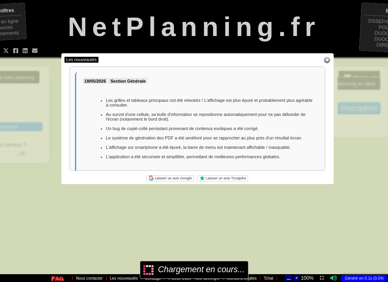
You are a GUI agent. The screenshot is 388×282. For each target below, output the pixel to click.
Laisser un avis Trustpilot (223, 178)
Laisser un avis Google (170, 178)
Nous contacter (89, 278)
